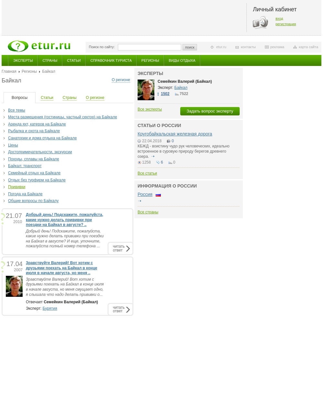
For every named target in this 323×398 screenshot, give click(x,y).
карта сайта (308, 47)
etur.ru (221, 47)
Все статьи (147, 173)
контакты (248, 47)
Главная (9, 71)
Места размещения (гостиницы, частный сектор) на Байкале (62, 117)
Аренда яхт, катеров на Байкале (37, 124)
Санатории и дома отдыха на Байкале (42, 138)
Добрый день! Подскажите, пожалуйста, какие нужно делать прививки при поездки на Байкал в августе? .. (64, 219)
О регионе (121, 80)
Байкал (180, 87)
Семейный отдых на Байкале (34, 173)
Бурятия (50, 308)
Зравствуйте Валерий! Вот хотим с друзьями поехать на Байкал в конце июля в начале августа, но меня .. (61, 268)
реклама (277, 47)
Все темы (16, 110)
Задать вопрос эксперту (210, 111)
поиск (189, 47)
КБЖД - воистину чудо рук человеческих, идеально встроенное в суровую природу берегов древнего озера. (184, 151)
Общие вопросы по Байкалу (33, 201)
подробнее (153, 156)
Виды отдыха (182, 60)
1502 (165, 93)
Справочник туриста (111, 60)
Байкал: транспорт (25, 166)
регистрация (286, 24)
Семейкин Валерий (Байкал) (185, 81)
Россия (145, 194)
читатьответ (119, 248)
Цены (13, 145)
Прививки (16, 187)
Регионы (150, 60)
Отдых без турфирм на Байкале (37, 180)
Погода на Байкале (25, 194)
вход (279, 18)
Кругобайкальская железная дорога (175, 133)
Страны (50, 60)
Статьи (74, 60)
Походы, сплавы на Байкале (33, 159)
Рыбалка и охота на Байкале (34, 131)
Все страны (148, 212)
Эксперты (23, 60)
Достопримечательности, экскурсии (40, 152)
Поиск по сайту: (102, 47)
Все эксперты (150, 109)
